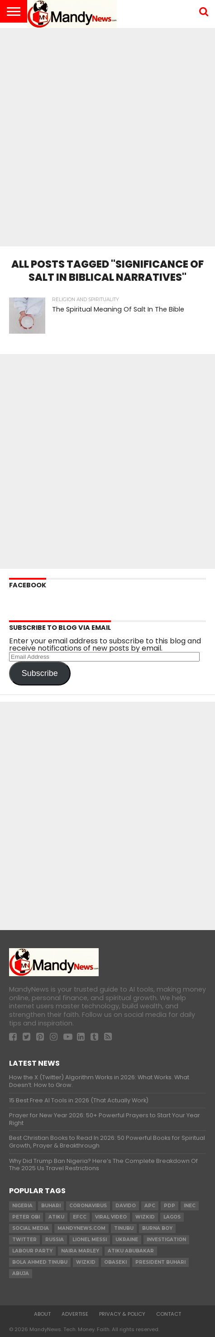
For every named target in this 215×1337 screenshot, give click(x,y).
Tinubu (124, 1228)
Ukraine (126, 1240)
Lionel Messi (89, 1240)
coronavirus (88, 1206)
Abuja (20, 1273)
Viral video (111, 1217)
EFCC (79, 1217)
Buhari (51, 1206)
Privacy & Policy (122, 1314)
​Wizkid (145, 1217)
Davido (125, 1206)
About (42, 1314)
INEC (190, 1206)
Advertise (75, 1314)
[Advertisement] (107, 134)
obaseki (115, 1262)
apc (149, 1206)
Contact (168, 1314)
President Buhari (160, 1262)
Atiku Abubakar (131, 1251)
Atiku (56, 1217)
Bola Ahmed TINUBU (39, 1262)
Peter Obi (26, 1217)
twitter (24, 1240)
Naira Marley (80, 1251)
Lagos (172, 1217)
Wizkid (86, 1262)
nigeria (22, 1206)
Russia (54, 1240)
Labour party (32, 1251)
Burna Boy (157, 1228)
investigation (166, 1240)
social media (30, 1228)
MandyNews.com (81, 1228)
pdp (169, 1206)
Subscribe (40, 673)
